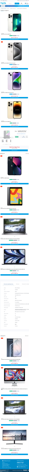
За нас (24, 0)
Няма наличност (14, 150)
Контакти (26, 0)
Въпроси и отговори (5, 463)
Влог (22, 0)
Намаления (2, 153)
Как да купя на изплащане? (6, 464)
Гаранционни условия (5, 465)
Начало (18, 0)
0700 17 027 (2, 0)
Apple (15, 324)
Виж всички (27, 153)
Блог (20, 0)
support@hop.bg (5, 0)
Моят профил (21, 3)
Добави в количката (14, 39)
